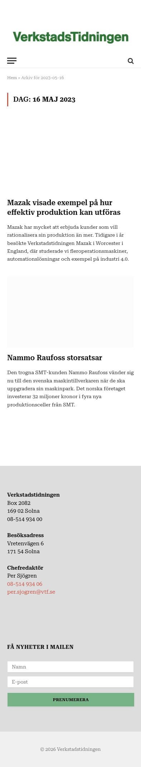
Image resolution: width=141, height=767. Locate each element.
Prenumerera (71, 699)
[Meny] (11, 61)
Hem (12, 77)
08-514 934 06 (24, 584)
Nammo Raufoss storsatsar (54, 357)
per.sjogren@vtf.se (31, 592)
